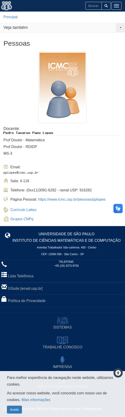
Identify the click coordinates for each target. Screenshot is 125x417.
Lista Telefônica (20, 276)
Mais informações (35, 402)
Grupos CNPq (21, 219)
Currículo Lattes (23, 210)
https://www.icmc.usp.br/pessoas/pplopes (72, 199)
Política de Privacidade (27, 301)
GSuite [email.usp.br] (25, 288)
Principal (10, 17)
